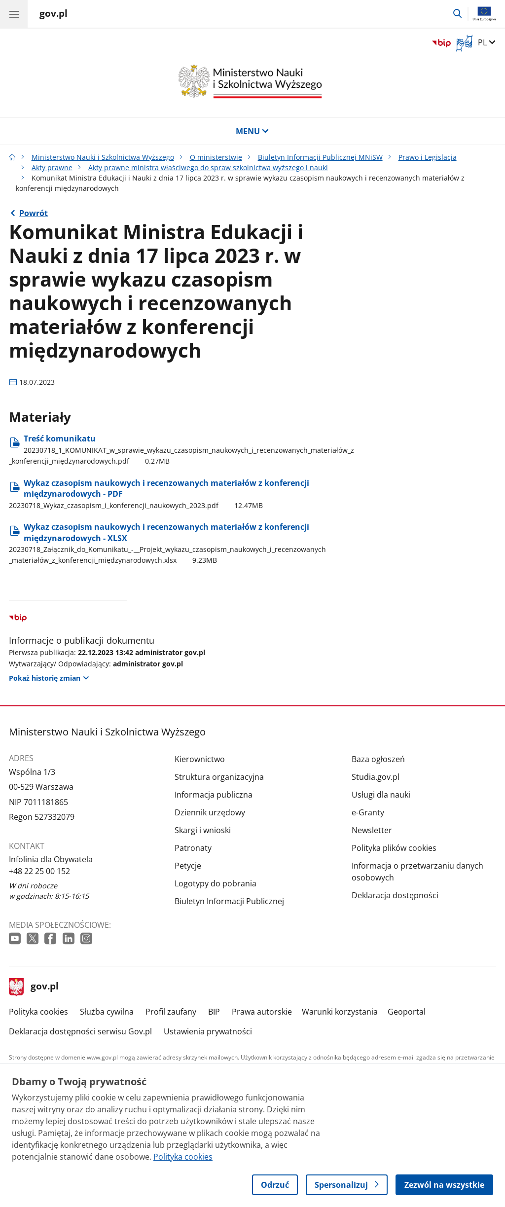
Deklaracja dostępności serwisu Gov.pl (80, 1031)
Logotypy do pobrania (215, 883)
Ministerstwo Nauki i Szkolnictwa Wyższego (103, 157)
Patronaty (193, 847)
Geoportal (407, 1011)
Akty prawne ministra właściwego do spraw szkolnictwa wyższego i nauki (208, 167)
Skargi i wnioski (203, 830)
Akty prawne (52, 167)
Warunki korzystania (340, 1011)
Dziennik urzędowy (210, 812)
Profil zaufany (170, 1011)
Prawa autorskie (262, 1011)
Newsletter (372, 830)
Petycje (188, 865)
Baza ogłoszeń (378, 759)
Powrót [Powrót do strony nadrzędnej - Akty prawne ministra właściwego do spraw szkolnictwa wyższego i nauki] (33, 213)
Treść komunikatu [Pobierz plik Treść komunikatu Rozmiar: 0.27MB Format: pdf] (181, 449)
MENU (252, 131)
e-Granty (368, 812)
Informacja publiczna (213, 794)
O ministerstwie (216, 157)
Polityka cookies (38, 1011)
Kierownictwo (200, 759)
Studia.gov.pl (375, 776)
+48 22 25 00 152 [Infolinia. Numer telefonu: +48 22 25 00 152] (39, 871)
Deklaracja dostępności (395, 895)
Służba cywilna (107, 1011)
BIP (214, 1011)
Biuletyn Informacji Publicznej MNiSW (320, 157)
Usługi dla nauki (381, 794)
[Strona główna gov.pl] (53, 15)
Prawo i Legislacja (427, 157)
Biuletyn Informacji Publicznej (229, 901)
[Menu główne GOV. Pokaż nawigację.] (14, 14)
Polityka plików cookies (394, 847)
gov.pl (34, 987)
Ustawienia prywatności (208, 1031)
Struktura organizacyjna (219, 776)
